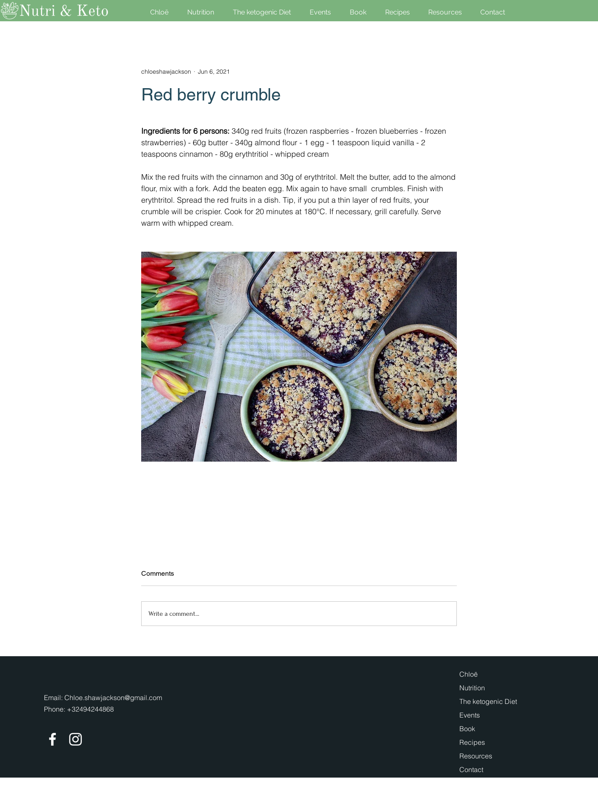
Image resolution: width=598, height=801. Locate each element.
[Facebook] (52, 739)
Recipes (472, 742)
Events (469, 715)
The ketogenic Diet (488, 701)
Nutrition (472, 687)
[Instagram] (75, 739)
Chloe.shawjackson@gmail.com (113, 697)
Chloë (468, 674)
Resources (475, 756)
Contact (471, 769)
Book (467, 728)
